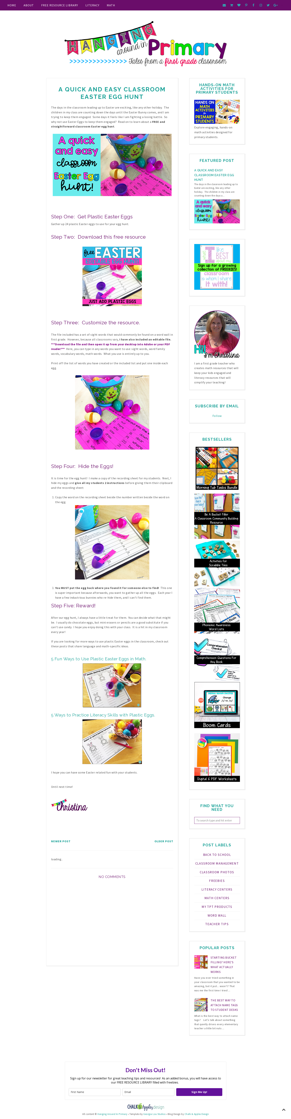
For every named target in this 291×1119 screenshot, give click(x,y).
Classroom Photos (217, 872)
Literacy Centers (217, 889)
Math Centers (217, 898)
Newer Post (61, 841)
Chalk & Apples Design (197, 1114)
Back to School (217, 855)
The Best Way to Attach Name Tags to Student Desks (224, 1005)
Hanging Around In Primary (112, 1114)
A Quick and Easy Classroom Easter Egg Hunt (214, 175)
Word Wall (217, 915)
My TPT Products (217, 907)
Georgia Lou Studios (154, 1114)
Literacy (92, 5)
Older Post (164, 841)
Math (111, 5)
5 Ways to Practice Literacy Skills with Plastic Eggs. (103, 714)
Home (11, 5)
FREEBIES (217, 881)
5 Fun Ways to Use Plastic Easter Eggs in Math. (98, 658)
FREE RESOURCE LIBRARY (59, 5)
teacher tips (217, 924)
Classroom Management (217, 863)
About (29, 5)
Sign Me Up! (199, 1092)
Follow (217, 416)
